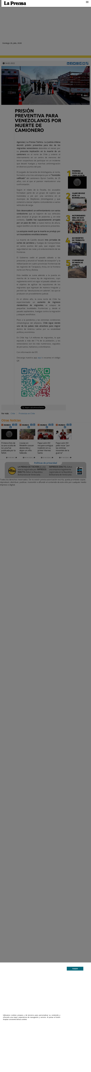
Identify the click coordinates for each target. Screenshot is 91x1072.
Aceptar (75, 969)
